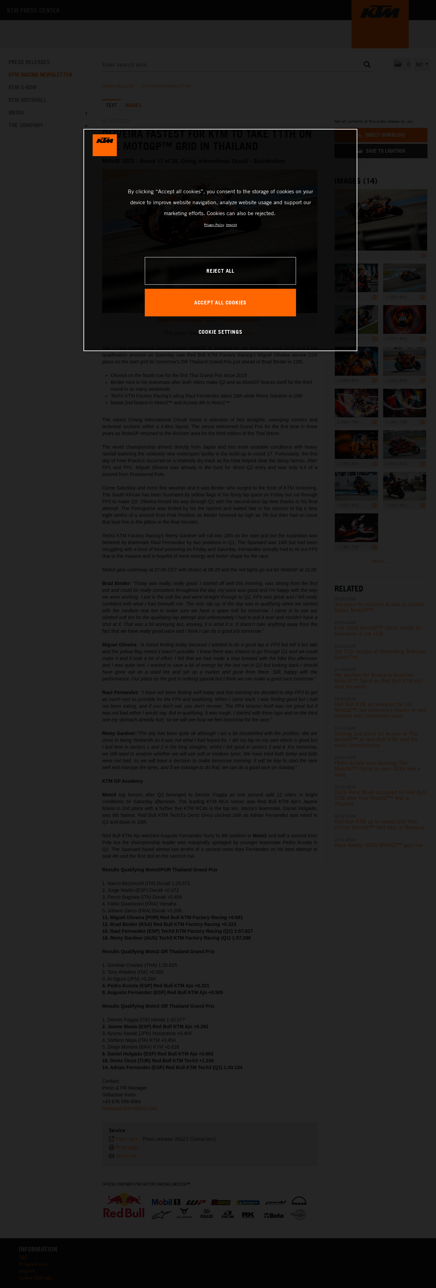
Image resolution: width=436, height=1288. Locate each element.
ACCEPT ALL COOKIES (220, 302)
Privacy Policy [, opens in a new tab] (214, 224)
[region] (220, 240)
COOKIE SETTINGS (221, 331)
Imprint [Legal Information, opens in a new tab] (231, 224)
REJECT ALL (220, 270)
